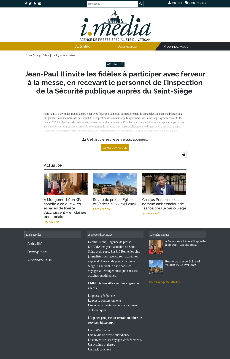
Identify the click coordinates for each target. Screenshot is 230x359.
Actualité (82, 46)
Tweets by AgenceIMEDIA (164, 281)
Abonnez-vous (176, 46)
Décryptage (127, 46)
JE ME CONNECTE (115, 147)
